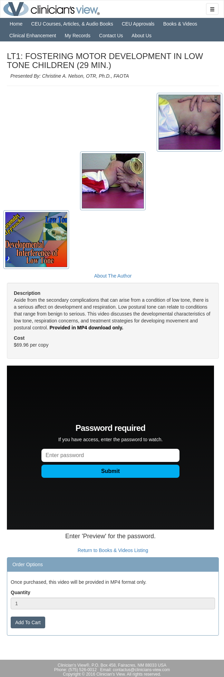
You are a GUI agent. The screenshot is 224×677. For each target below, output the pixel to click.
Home (16, 24)
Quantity (20, 592)
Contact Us (111, 35)
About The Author (113, 276)
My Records (77, 35)
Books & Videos (180, 24)
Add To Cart (28, 622)
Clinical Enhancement (32, 35)
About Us (142, 35)
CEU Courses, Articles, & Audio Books (72, 24)
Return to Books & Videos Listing (113, 550)
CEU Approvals (138, 24)
